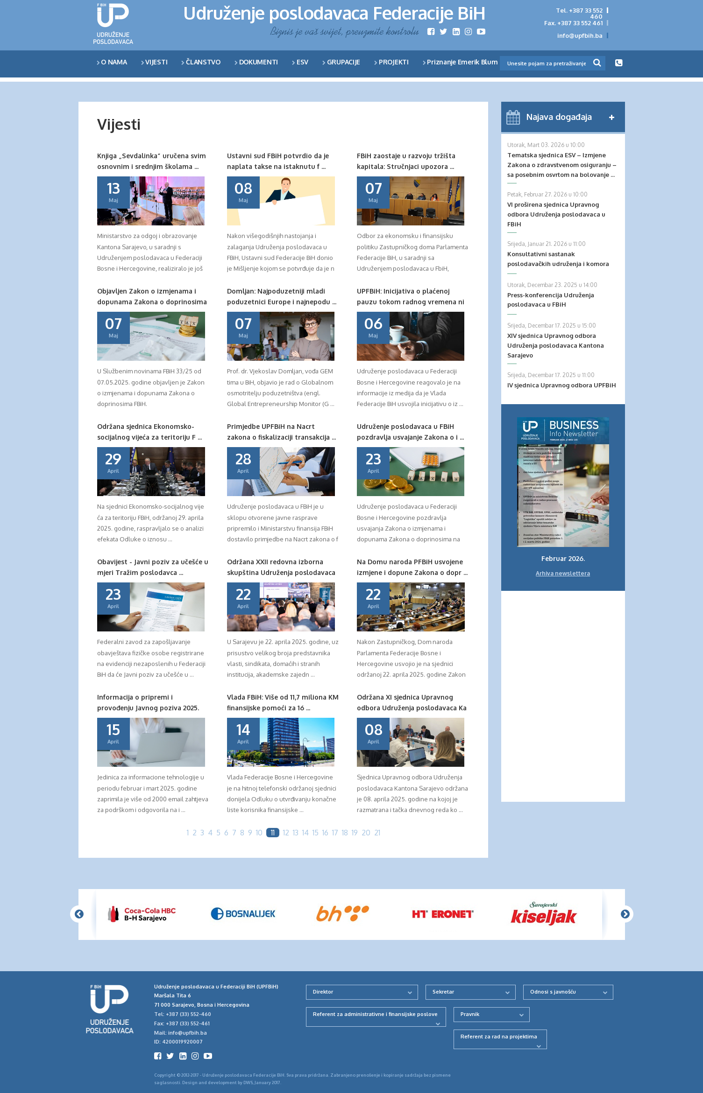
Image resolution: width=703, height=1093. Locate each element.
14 (305, 832)
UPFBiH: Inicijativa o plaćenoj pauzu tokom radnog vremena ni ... (410, 297)
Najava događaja (559, 117)
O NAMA (112, 62)
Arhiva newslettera (563, 573)
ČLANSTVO (200, 62)
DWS (248, 1082)
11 (273, 832)
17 (335, 832)
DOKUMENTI (256, 62)
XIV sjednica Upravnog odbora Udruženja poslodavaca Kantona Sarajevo (555, 345)
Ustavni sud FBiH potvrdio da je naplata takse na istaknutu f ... (278, 161)
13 (295, 832)
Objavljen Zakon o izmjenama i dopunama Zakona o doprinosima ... (152, 297)
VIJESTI (154, 62)
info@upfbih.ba (580, 35)
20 (366, 832)
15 (315, 832)
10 (259, 832)
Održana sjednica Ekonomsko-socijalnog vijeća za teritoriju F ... (149, 431)
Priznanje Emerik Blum (460, 62)
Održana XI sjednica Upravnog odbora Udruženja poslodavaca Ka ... (412, 703)
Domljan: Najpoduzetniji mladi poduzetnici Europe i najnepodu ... (281, 296)
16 (325, 832)
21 (377, 832)
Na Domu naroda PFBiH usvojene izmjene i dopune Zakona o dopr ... (412, 567)
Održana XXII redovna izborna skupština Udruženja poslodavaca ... (281, 568)
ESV (300, 62)
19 (355, 832)
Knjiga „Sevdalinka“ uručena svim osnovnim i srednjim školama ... (151, 161)
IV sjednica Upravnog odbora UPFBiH (561, 385)
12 (286, 832)
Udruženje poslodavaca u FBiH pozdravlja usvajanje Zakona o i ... (410, 431)
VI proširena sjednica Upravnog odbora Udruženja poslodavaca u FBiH (556, 214)
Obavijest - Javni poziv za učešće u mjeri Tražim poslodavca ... (152, 567)
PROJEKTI (391, 62)
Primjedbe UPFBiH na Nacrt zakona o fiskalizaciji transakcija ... (281, 431)
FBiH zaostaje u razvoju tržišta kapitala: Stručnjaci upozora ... (406, 161)
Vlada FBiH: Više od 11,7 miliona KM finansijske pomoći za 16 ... (283, 702)
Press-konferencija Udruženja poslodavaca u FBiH (550, 299)
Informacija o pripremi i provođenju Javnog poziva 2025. (148, 702)
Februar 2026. (563, 558)
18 (345, 832)
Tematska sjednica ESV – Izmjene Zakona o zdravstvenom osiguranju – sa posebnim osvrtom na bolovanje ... (562, 164)
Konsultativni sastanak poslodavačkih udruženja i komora (558, 258)
